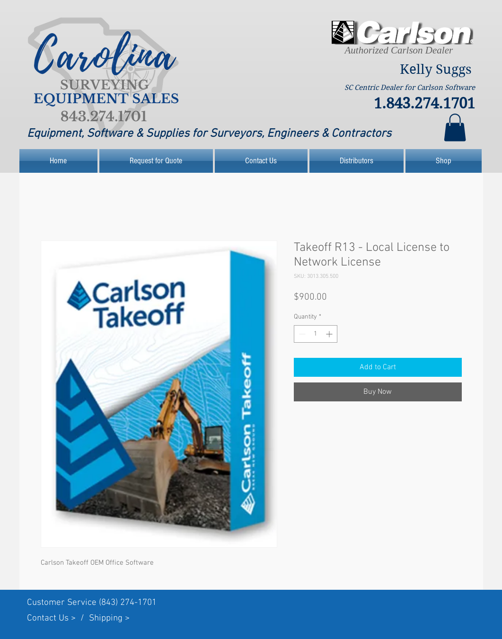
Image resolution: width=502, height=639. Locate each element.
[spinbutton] (315, 334)
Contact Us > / (58, 618)
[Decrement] (301, 334)
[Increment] (330, 334)
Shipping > (109, 618)
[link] (455, 128)
